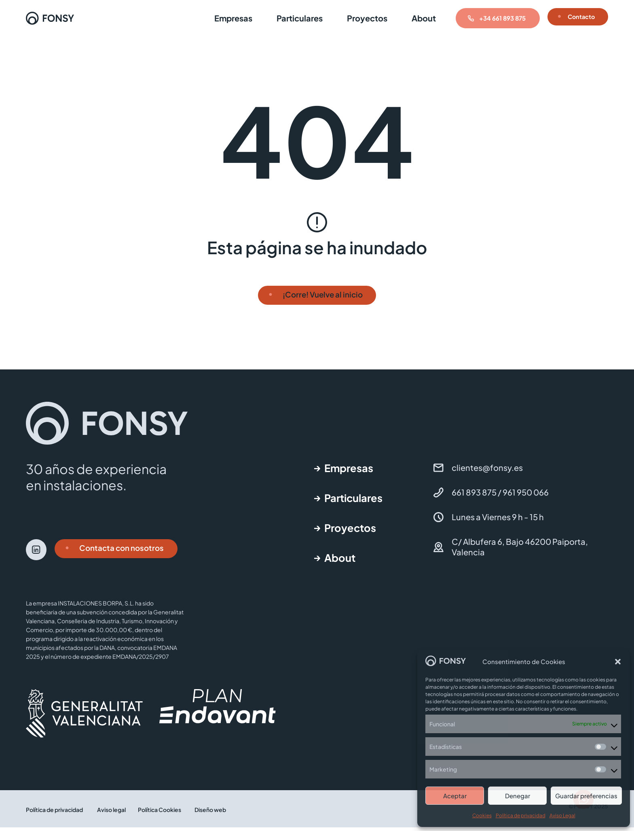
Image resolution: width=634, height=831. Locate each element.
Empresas (224, 18)
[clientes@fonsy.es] (438, 471)
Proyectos (357, 18)
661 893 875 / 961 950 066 (500, 496)
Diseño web (210, 813)
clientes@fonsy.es (487, 471)
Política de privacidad (520, 815)
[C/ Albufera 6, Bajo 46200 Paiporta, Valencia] (438, 551)
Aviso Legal (562, 815)
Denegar (517, 795)
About (414, 18)
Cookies (482, 815)
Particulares (290, 18)
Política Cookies (159, 813)
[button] (618, 662)
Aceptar (455, 795)
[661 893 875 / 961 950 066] (438, 496)
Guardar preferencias (586, 795)
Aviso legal (111, 813)
